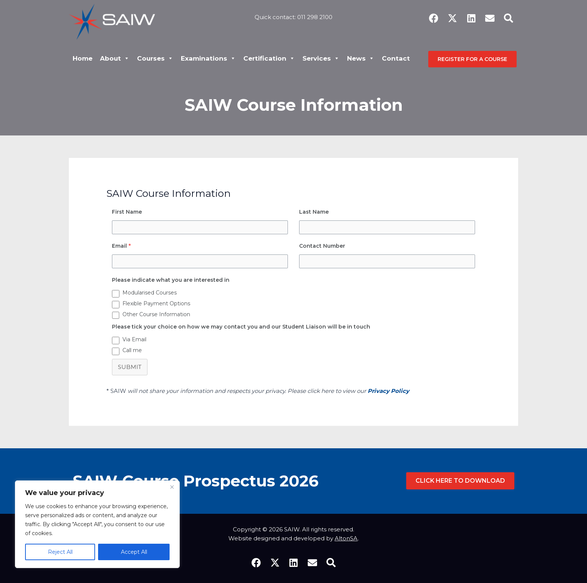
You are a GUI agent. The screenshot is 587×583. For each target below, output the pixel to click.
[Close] (171, 486)
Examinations (208, 58)
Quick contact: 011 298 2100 (293, 17)
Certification (269, 58)
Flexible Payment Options (156, 303)
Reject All (60, 552)
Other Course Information (156, 314)
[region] (97, 524)
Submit (130, 366)
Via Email (134, 339)
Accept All (134, 552)
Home (82, 58)
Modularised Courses (149, 292)
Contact (396, 58)
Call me (132, 350)
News (360, 58)
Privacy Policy (388, 390)
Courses (155, 58)
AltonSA (346, 538)
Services (321, 58)
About (115, 58)
